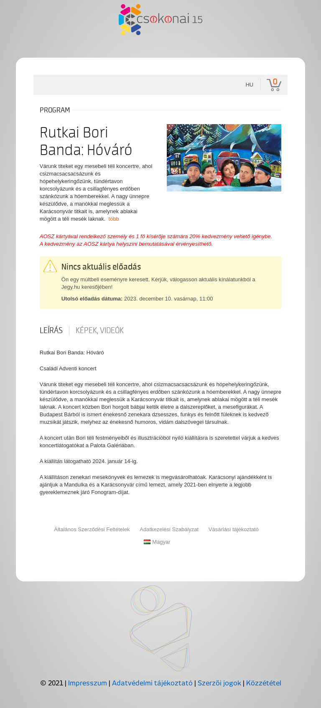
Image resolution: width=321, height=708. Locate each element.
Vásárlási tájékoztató (234, 529)
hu (249, 84)
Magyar (157, 542)
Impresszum (87, 683)
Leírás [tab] (51, 330)
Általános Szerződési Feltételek (92, 529)
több (114, 219)
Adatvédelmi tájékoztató (152, 683)
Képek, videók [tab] (100, 330)
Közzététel (263, 683)
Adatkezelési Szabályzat (169, 529)
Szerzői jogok (219, 683)
